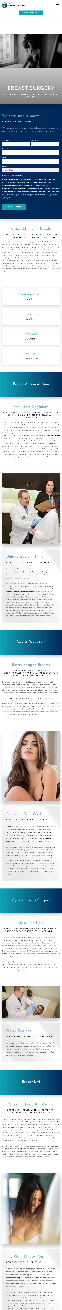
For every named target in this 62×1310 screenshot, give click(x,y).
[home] (13, 4)
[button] (57, 3)
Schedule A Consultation (31, 10)
